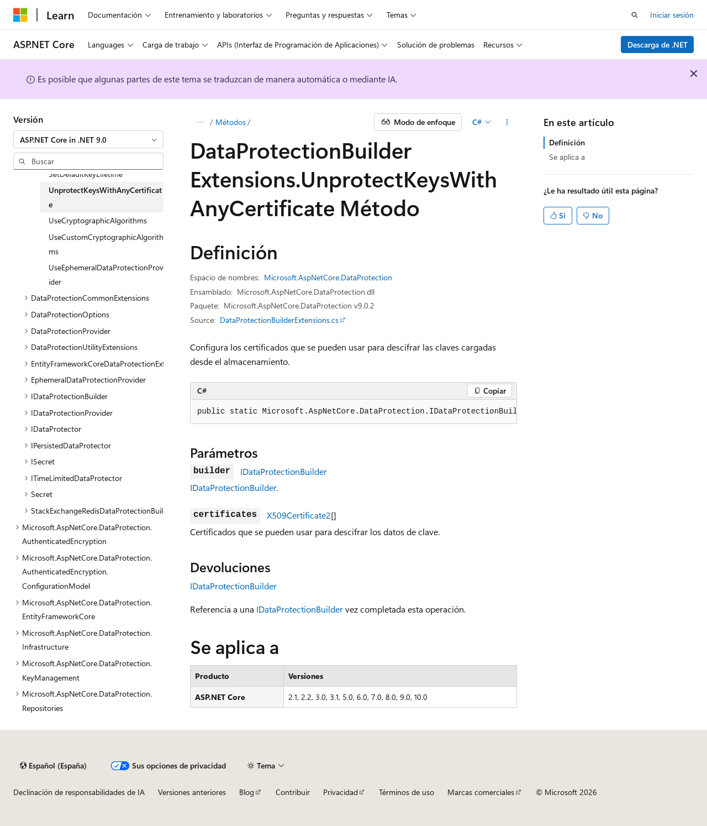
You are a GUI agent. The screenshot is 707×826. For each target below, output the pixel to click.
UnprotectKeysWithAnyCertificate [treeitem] (105, 197)
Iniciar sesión (672, 14)
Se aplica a (567, 156)
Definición (567, 142)
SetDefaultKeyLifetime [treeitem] (86, 174)
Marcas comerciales (480, 792)
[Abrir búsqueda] (635, 15)
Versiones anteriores (192, 792)
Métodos (230, 122)
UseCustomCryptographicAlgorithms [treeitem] (106, 244)
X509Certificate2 (299, 515)
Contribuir (293, 792)
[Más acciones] (507, 122)
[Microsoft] (20, 15)
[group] (353, 412)
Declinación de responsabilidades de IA (79, 792)
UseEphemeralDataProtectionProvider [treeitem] (106, 274)
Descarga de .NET (657, 44)
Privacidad (340, 792)
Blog (246, 792)
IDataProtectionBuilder (283, 471)
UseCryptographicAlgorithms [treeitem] (98, 220)
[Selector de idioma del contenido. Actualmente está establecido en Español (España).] (53, 766)
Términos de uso (406, 792)
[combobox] (88, 139)
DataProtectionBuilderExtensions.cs (279, 320)
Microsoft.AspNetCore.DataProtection (328, 277)
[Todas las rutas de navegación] (199, 122)
